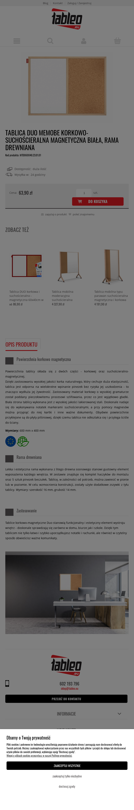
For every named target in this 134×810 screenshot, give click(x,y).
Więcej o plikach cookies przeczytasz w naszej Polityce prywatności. (39, 755)
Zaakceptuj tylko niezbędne (67, 776)
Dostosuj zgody (67, 786)
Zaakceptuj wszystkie (67, 765)
